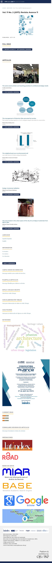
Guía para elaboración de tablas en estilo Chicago (15, 303)
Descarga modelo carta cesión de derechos (13, 273)
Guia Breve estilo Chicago (9, 293)
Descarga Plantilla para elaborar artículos (13, 283)
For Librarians (5, 256)
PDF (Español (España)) (12, 92)
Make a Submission (9, 263)
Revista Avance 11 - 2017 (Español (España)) (18, 49)
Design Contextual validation (10, 188)
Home (4, 8)
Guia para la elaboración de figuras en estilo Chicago (16, 313)
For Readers (5, 251)
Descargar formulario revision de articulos (13, 431)
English (4, 241)
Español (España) (7, 238)
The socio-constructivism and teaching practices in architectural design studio (25, 86)
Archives (9, 8)
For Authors (5, 254)
